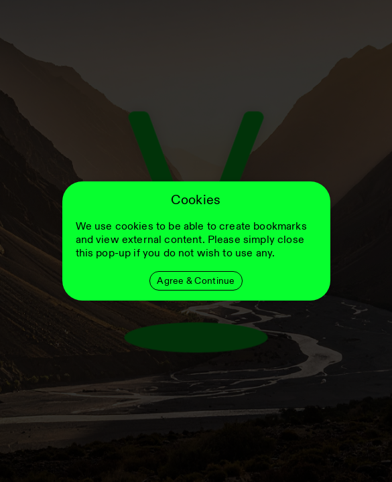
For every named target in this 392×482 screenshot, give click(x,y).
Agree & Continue (196, 281)
